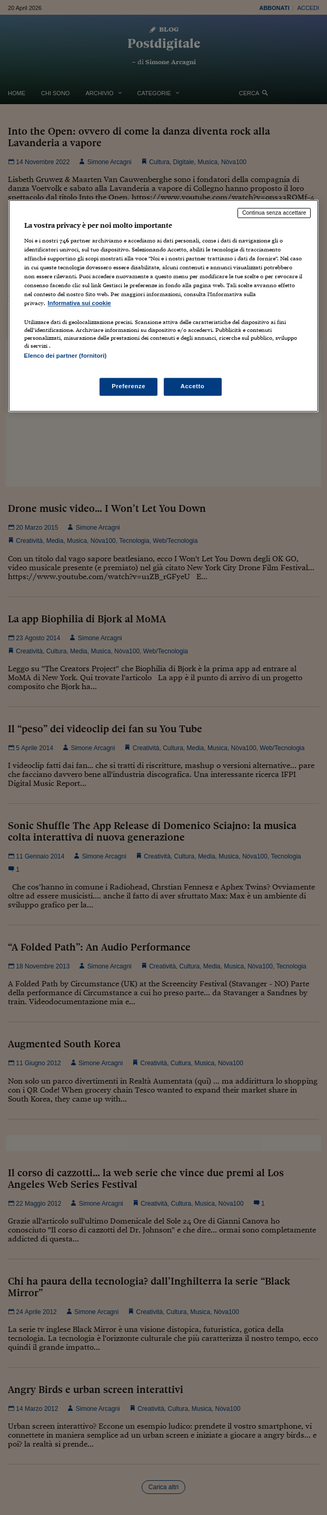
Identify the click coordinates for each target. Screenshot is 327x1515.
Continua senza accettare (274, 212)
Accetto (193, 386)
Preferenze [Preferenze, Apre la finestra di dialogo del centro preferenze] (128, 386)
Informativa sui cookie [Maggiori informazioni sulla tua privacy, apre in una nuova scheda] (79, 303)
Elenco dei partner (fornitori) (65, 356)
